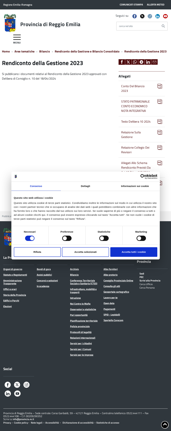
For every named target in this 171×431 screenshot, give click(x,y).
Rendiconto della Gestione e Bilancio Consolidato (87, 51)
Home (6, 51)
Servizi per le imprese (81, 355)
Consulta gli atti (112, 286)
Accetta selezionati (85, 251)
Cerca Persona (147, 287)
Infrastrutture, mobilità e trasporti (83, 290)
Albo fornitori (111, 269)
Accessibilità (52, 423)
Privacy (7, 423)
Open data (109, 303)
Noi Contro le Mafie (80, 304)
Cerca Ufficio (146, 284)
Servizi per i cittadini (81, 343)
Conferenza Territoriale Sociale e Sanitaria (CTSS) (83, 282)
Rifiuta (37, 251)
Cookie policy (21, 423)
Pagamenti (109, 309)
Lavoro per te (111, 297)
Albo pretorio (111, 275)
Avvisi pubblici (44, 275)
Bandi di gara (44, 269)
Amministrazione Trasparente (12, 282)
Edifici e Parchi (11, 300)
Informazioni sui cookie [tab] (135, 186)
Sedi (142, 273)
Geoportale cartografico (116, 292)
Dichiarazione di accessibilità (77, 423)
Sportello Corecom (113, 320)
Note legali (36, 423)
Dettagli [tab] (85, 186)
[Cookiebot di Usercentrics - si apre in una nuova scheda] (142, 176)
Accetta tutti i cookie (134, 251)
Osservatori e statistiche (83, 309)
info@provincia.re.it (23, 419)
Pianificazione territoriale (84, 321)
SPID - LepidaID (112, 315)
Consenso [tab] (36, 186)
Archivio (74, 269)
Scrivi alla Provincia (150, 280)
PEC (142, 276)
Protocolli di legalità (81, 332)
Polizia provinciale (80, 326)
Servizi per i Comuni (80, 349)
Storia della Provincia (14, 295)
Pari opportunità (79, 315)
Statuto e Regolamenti (15, 275)
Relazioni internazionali (82, 338)
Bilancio (44, 51)
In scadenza (43, 286)
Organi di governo (12, 269)
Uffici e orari (10, 289)
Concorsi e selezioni (47, 280)
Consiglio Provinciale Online (118, 280)
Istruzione (75, 298)
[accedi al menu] (17, 39)
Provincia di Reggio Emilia (50, 24)
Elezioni (7, 306)
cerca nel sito (126, 26)
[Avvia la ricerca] (163, 26)
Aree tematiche (25, 51)
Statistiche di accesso (107, 423)
